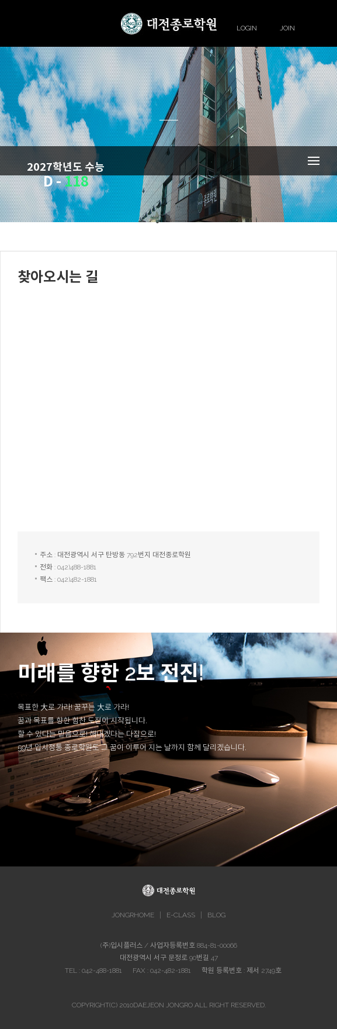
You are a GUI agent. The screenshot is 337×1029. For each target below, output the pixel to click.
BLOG (216, 915)
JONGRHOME (133, 915)
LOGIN (247, 28)
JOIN (287, 28)
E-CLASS (180, 915)
